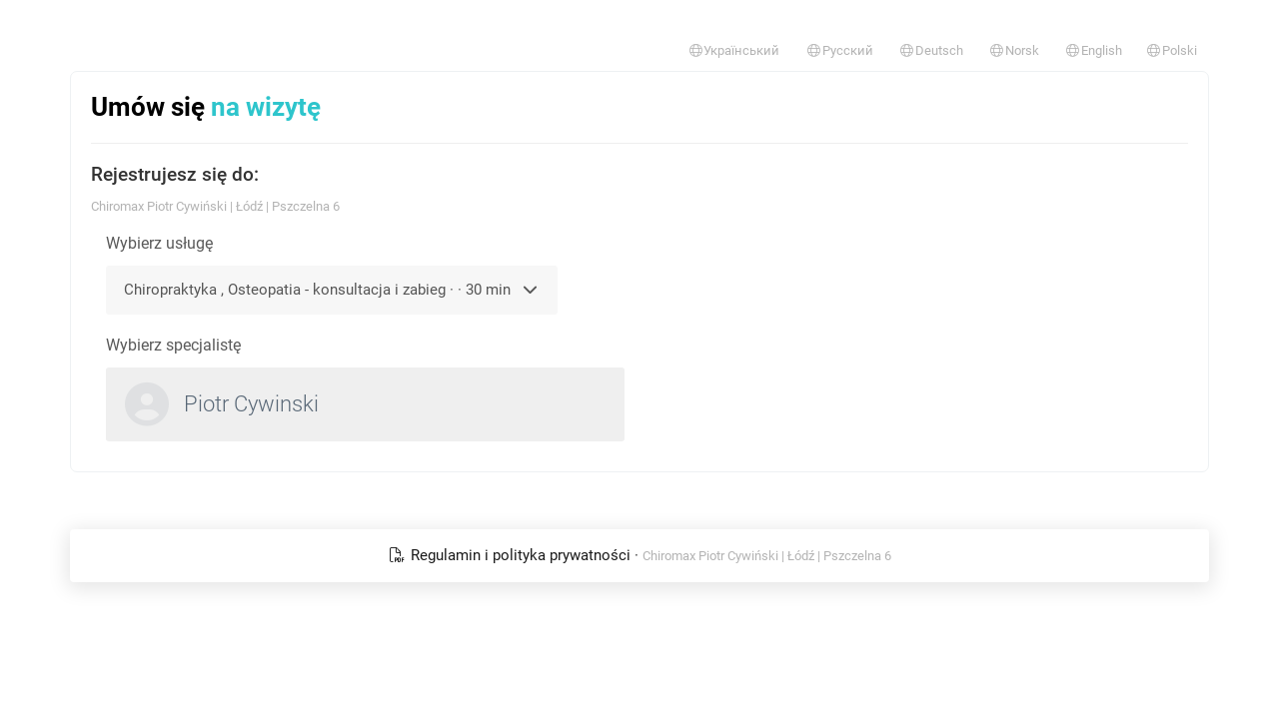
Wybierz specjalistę (173, 345)
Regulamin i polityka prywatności (511, 555)
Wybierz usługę (159, 243)
